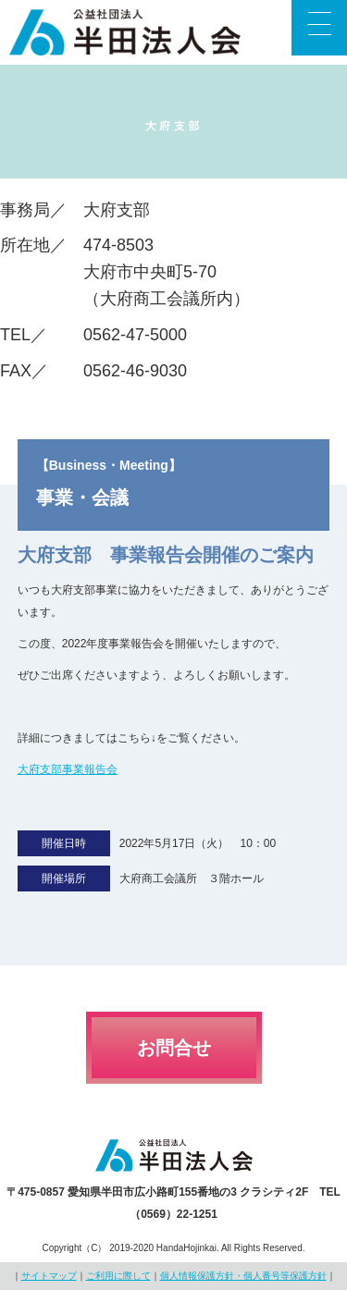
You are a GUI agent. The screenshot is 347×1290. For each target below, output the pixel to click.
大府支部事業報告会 (68, 769)
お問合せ (174, 1048)
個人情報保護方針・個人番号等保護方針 (243, 1276)
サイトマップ (49, 1276)
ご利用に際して (118, 1276)
